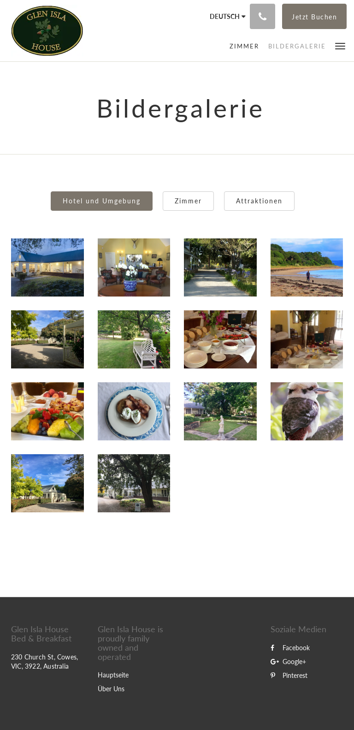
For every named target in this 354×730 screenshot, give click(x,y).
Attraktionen (259, 201)
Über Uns (111, 689)
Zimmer (188, 201)
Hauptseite (113, 675)
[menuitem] (244, 46)
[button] (340, 45)
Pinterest (289, 675)
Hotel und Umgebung (102, 201)
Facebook (290, 648)
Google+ (288, 661)
